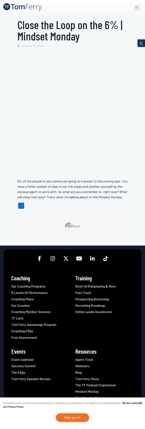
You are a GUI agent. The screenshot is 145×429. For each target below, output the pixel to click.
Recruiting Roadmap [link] (90, 305)
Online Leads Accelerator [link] (93, 312)
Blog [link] (78, 372)
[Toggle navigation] (137, 7)
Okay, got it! (72, 417)
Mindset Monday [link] (87, 391)
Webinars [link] (82, 366)
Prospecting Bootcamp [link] (92, 299)
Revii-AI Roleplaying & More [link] (95, 286)
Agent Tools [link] (84, 359)
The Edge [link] (18, 372)
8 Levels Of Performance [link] (29, 293)
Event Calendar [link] (22, 359)
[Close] (141, 403)
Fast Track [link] (83, 293)
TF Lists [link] (17, 318)
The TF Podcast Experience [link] (95, 385)
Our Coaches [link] (20, 305)
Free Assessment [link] (24, 337)
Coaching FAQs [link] (22, 331)
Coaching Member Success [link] (31, 312)
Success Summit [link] (23, 366)
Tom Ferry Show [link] (87, 379)
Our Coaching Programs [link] (28, 286)
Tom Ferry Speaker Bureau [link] (30, 379)
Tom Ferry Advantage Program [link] (33, 324)
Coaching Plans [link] (22, 299)
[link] (141, 43)
